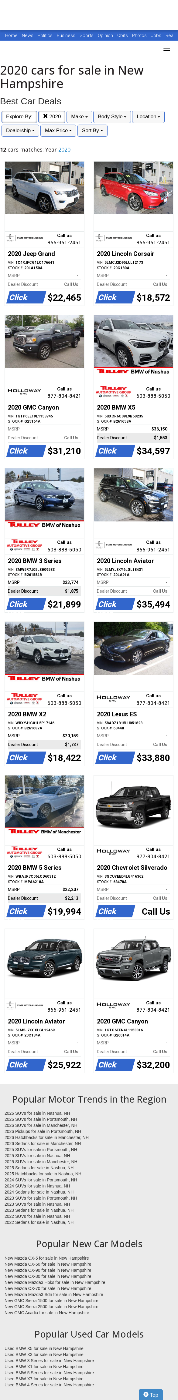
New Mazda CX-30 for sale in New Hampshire (48, 1276)
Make (79, 116)
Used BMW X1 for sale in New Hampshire (44, 1366)
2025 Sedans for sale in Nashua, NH (39, 1167)
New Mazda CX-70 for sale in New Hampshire (48, 1288)
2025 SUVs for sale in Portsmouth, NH (41, 1149)
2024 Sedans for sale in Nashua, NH (39, 1192)
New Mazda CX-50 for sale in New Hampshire (48, 1264)
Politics (45, 35)
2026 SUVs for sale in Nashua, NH (37, 1113)
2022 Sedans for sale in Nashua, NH (39, 1222)
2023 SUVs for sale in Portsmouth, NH (41, 1198)
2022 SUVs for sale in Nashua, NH (37, 1216)
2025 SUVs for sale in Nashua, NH (37, 1155)
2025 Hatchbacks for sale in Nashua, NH (43, 1173)
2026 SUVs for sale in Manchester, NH (41, 1125)
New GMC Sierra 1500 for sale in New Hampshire (51, 1300)
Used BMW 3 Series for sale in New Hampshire (49, 1360)
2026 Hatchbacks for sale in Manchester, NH (47, 1137)
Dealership (20, 130)
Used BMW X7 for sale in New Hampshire (44, 1378)
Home (11, 35)
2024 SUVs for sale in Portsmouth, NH (41, 1179)
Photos (140, 35)
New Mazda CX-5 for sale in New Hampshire (47, 1258)
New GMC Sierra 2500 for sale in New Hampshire (51, 1306)
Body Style (112, 116)
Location (148, 116)
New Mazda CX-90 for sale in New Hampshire (48, 1270)
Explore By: (19, 116)
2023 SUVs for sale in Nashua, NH (37, 1204)
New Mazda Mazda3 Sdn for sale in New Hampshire (54, 1294)
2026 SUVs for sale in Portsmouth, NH (41, 1119)
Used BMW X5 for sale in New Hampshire (44, 1348)
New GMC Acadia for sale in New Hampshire (47, 1312)
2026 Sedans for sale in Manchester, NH (43, 1143)
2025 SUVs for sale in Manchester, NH (41, 1161)
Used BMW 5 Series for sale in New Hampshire (49, 1372)
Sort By (92, 130)
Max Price (58, 130)
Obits (123, 35)
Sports (87, 35)
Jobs (157, 35)
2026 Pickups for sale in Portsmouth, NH (43, 1131)
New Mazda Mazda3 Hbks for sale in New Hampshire (55, 1282)
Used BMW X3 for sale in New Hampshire (44, 1354)
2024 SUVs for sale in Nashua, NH (37, 1186)
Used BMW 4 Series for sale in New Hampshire (49, 1384)
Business (67, 35)
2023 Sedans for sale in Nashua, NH (39, 1210)
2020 (52, 116)
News (27, 35)
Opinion (106, 35)
